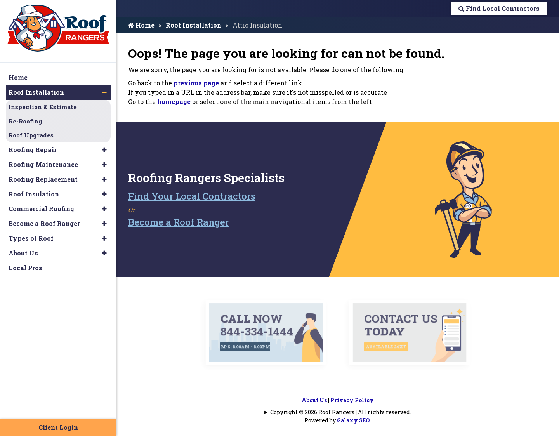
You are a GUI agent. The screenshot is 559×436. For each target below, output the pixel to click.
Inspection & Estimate (43, 107)
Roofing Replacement (43, 179)
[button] (104, 92)
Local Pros (25, 268)
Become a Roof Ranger (178, 222)
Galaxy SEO (353, 420)
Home (141, 25)
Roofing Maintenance (43, 164)
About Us (314, 400)
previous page (196, 83)
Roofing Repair (33, 150)
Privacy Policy (352, 400)
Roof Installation (193, 25)
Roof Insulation (34, 194)
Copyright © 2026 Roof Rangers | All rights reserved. (340, 412)
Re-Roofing (25, 121)
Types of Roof (31, 238)
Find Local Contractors (499, 8)
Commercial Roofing (41, 209)
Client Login (58, 427)
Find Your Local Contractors (191, 196)
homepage (174, 101)
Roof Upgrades (31, 135)
